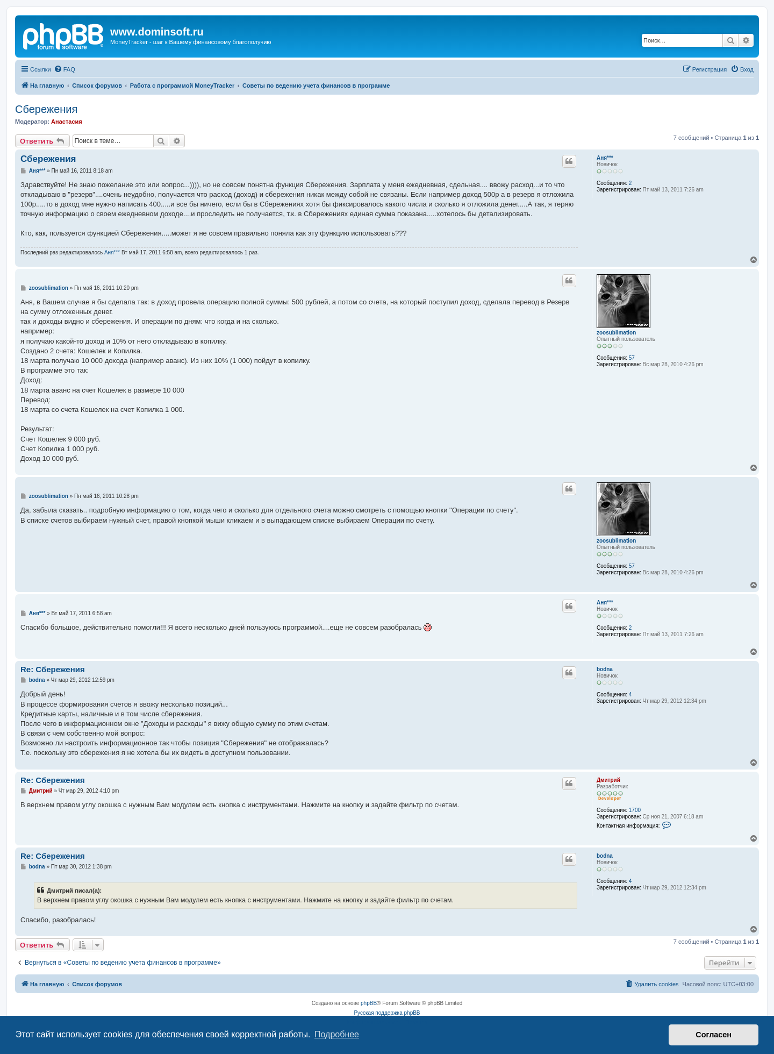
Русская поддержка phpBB (387, 1013)
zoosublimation (616, 333)
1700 (635, 810)
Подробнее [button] (336, 1034)
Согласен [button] (714, 1034)
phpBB (369, 1003)
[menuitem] (64, 69)
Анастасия (66, 121)
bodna (605, 669)
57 (632, 358)
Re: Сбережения (52, 669)
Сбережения (46, 109)
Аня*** (605, 158)
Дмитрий (608, 780)
